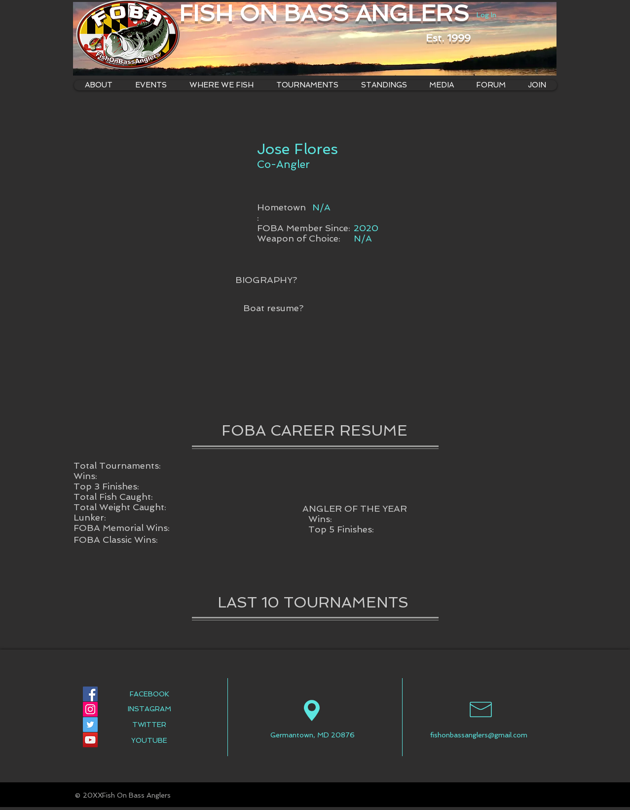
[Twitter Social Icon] (90, 724)
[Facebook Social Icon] (90, 694)
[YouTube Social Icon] (90, 739)
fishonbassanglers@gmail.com (478, 735)
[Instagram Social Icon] (90, 709)
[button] (221, 85)
